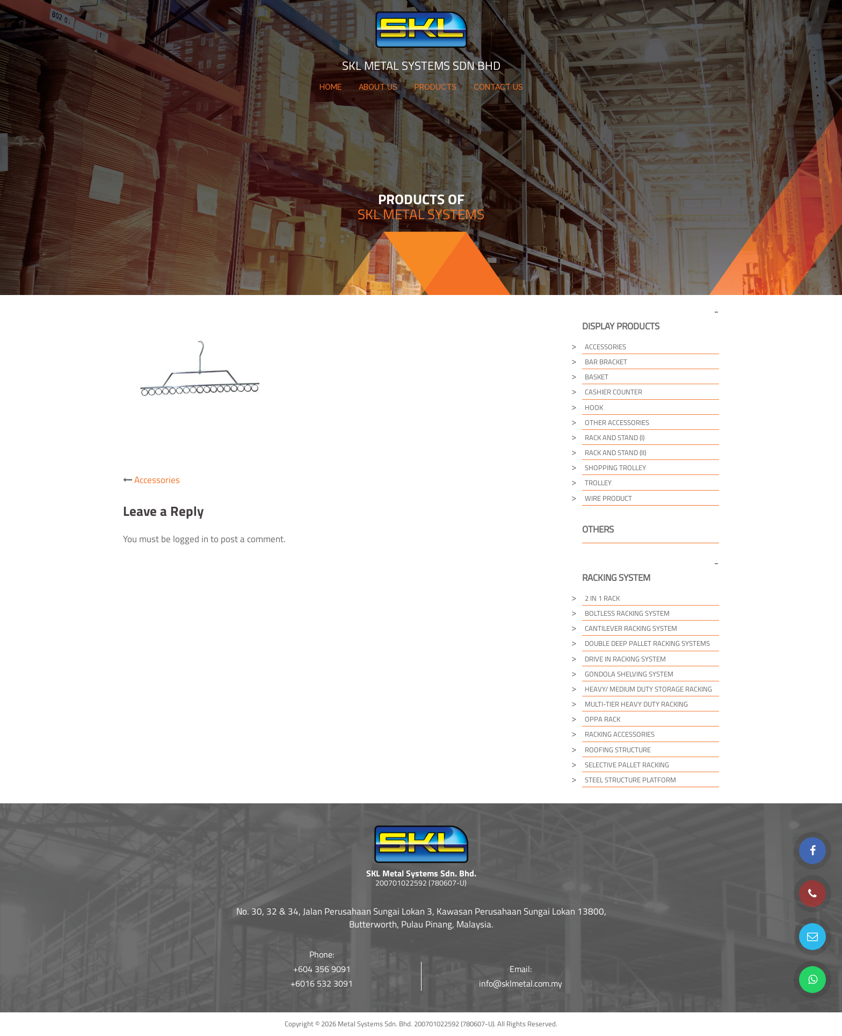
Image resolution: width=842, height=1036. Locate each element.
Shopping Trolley (615, 467)
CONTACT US (498, 87)
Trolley (598, 482)
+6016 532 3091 (322, 983)
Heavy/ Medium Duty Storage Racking (648, 689)
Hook (594, 407)
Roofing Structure (618, 749)
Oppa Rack (602, 719)
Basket (596, 376)
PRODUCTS (435, 87)
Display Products (620, 326)
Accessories (157, 480)
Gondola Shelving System (629, 673)
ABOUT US (378, 87)
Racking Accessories (620, 734)
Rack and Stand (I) (614, 437)
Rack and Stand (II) (615, 452)
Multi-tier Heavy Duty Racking (636, 704)
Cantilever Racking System (631, 628)
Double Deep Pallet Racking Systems (647, 643)
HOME (331, 87)
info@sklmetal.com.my (520, 983)
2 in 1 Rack (602, 598)
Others (598, 529)
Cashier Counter (613, 391)
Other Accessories (617, 422)
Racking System (616, 578)
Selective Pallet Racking (627, 764)
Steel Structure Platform (630, 779)
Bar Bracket (606, 361)
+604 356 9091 (322, 968)
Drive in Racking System (625, 658)
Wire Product (608, 498)
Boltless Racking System (627, 613)
